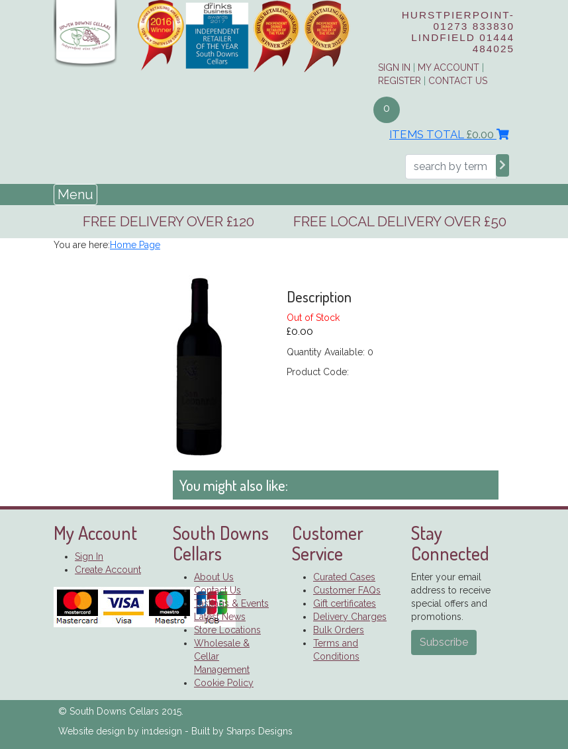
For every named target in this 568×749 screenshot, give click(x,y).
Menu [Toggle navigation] (75, 194)
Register (399, 80)
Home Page (135, 245)
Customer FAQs (347, 590)
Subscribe (444, 642)
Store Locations (227, 630)
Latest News (220, 616)
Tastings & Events (231, 603)
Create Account (108, 569)
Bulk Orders (338, 630)
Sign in (394, 67)
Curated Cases (344, 577)
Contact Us (457, 80)
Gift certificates (344, 603)
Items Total (449, 134)
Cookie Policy (224, 683)
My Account (448, 67)
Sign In (89, 556)
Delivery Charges (350, 616)
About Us (214, 577)
